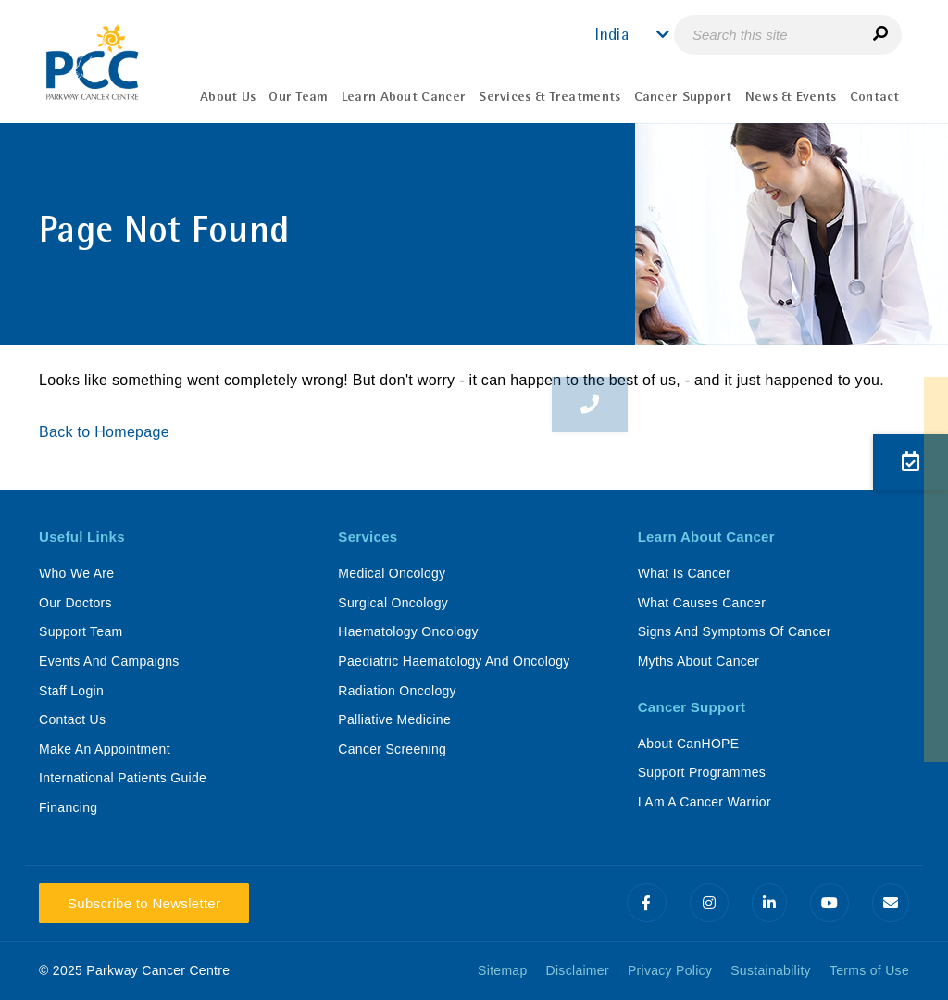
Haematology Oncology (408, 631)
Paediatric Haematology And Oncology (453, 661)
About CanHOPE (689, 743)
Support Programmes (702, 772)
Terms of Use (869, 970)
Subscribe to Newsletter (144, 903)
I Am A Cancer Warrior (704, 801)
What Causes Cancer (702, 602)
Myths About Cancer (698, 661)
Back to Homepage (106, 432)
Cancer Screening (392, 749)
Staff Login (71, 690)
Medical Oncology (391, 573)
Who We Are (76, 573)
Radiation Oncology (397, 690)
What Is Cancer (684, 573)
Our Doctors (75, 602)
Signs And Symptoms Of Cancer (734, 631)
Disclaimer (577, 970)
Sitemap (502, 970)
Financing (68, 807)
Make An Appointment (104, 749)
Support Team (81, 631)
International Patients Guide (122, 777)
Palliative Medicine (394, 719)
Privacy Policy (670, 970)
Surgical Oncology (393, 602)
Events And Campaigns (109, 661)
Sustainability (770, 970)
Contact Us (72, 719)
